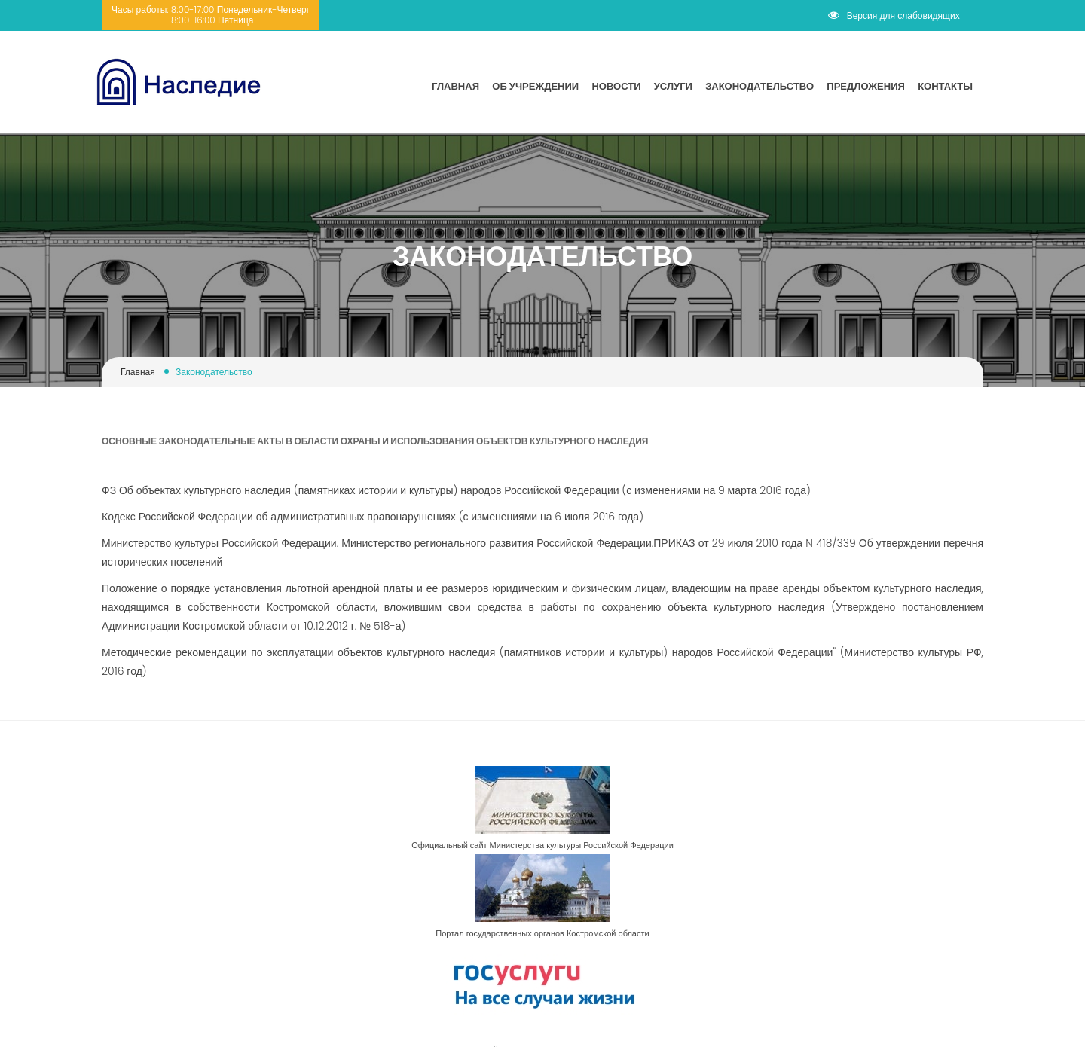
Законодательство (759, 86)
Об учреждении (535, 86)
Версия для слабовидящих (894, 15)
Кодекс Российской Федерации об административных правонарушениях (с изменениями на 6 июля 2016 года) (372, 516)
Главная (455, 86)
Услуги (673, 86)
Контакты (945, 86)
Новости (615, 86)
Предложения (866, 86)
